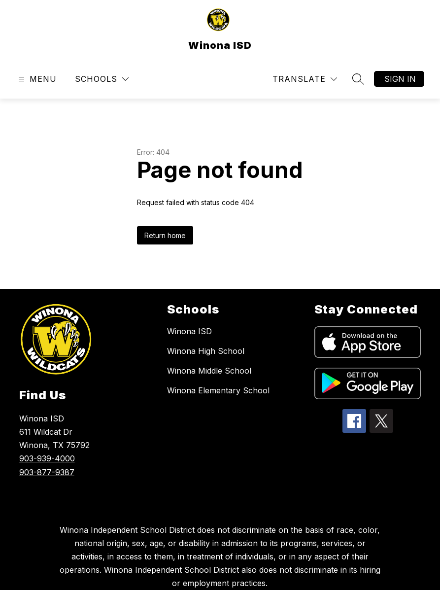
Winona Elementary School (218, 390)
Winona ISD (189, 331)
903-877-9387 (46, 472)
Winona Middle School (209, 371)
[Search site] (358, 79)
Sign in (400, 79)
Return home (165, 235)
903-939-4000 (47, 458)
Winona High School (205, 351)
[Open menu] (36, 79)
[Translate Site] (304, 79)
